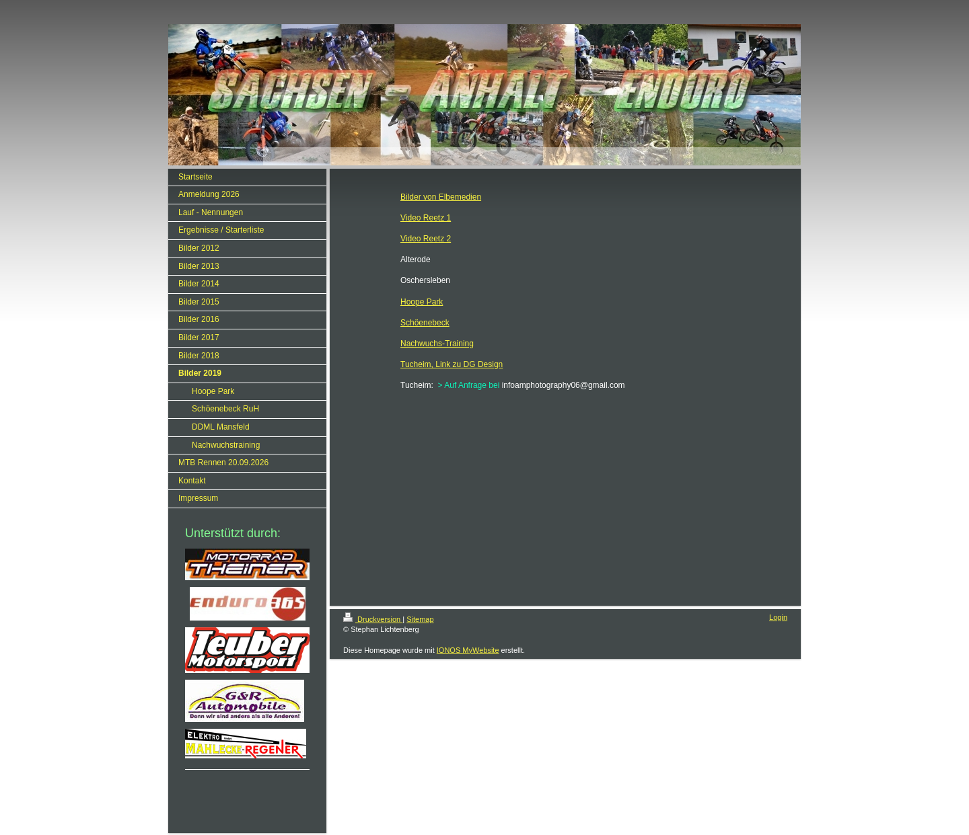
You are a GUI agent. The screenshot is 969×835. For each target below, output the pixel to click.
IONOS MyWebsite (468, 650)
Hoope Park (421, 302)
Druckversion (372, 619)
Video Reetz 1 (425, 218)
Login (778, 617)
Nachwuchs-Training (437, 343)
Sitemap (419, 619)
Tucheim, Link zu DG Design (451, 364)
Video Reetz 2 (425, 238)
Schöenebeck (425, 322)
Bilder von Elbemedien (440, 197)
